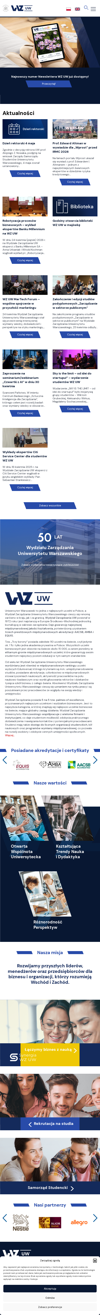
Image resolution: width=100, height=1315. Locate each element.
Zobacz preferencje (50, 1307)
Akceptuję (50, 1288)
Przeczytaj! (49, 83)
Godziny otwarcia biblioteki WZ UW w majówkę (73, 223)
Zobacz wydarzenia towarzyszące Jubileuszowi (50, 565)
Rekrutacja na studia (50, 1123)
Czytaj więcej (25, 173)
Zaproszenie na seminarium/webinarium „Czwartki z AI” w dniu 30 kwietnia (21, 379)
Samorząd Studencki (51, 1187)
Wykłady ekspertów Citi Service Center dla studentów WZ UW (25, 456)
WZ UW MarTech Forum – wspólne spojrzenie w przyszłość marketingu (21, 303)
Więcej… (10, 735)
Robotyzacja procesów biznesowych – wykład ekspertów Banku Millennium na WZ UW (24, 227)
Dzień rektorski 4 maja (19, 143)
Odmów (50, 1298)
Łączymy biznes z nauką (48, 1049)
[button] (95, 1260)
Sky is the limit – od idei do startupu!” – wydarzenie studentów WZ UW (72, 377)
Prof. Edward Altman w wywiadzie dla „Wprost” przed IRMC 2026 (75, 147)
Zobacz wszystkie (50, 505)
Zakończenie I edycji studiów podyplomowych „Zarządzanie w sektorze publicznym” (75, 303)
